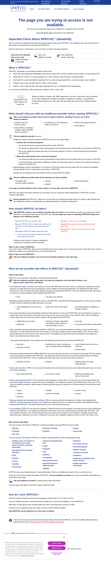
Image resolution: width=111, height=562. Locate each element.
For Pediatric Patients (61, 9)
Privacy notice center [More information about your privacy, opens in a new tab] (27, 555)
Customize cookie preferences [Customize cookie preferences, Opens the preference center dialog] (56, 553)
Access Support (78, 9)
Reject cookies (56, 548)
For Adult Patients (44, 9)
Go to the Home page (44, 33)
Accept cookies (56, 543)
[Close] (64, 537)
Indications (97, 1)
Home (32, 9)
